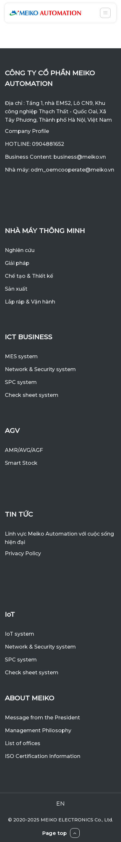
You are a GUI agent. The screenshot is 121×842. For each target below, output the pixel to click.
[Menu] (105, 13)
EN (60, 803)
